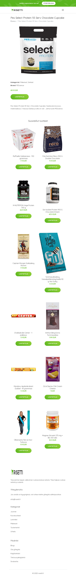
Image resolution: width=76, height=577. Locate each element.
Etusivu (13, 21)
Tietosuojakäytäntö (18, 557)
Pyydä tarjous (49, 3)
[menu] (63, 10)
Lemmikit (14, 520)
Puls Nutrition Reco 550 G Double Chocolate (53, 157)
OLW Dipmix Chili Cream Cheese (52, 387)
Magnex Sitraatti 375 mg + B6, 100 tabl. (52, 436)
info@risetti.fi (15, 499)
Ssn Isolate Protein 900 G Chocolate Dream (52, 211)
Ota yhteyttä (15, 549)
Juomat (13, 512)
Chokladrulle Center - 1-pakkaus (23, 334)
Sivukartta (14, 561)
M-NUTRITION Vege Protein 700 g (23, 206)
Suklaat (30, 82)
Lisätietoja (19, 97)
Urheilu (13, 532)
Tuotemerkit (15, 528)
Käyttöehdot (15, 553)
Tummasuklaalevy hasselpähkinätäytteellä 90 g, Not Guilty (52, 279)
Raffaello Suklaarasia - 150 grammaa (23, 157)
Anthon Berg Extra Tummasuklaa (52, 334)
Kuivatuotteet (16, 516)
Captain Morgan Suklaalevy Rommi (23, 264)
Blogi (12, 545)
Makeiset (23, 82)
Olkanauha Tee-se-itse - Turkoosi (23, 441)
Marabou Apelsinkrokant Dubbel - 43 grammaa (23, 387)
